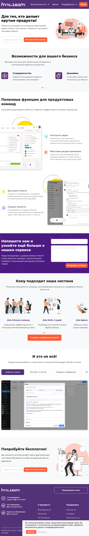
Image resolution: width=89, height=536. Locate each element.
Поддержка (69, 4)
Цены (55, 4)
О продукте (44, 505)
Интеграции (44, 518)
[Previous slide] (25, 165)
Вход (83, 4)
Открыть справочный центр (44, 338)
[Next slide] (37, 165)
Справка (70, 514)
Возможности (40, 4)
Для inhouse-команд (18, 320)
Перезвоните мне (71, 490)
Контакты (71, 510)
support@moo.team (16, 499)
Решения (42, 514)
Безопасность (73, 518)
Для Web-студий (52, 320)
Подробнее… (43, 532)
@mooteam (12, 514)
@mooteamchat (14, 507)
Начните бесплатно (35, 40)
